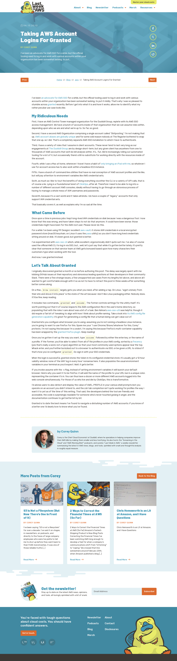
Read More (30, 561)
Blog (68, 81)
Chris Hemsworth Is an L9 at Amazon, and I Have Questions (134, 515)
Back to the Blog (147, 477)
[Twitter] (24, 643)
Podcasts (93, 624)
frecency (137, 343)
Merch (91, 636)
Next (152, 81)
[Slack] (52, 643)
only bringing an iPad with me (115, 165)
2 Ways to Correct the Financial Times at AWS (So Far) (86, 515)
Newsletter (94, 619)
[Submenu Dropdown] (83, 7)
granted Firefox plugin (69, 333)
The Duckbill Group (58, 150)
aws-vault (85, 231)
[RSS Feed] (42, 643)
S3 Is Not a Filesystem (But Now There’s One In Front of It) (42, 515)
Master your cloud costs (143, 2)
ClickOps (83, 185)
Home (59, 81)
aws (77, 81)
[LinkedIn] (33, 643)
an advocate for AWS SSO (54, 99)
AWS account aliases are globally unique (55, 138)
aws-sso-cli (61, 243)
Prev (24, 81)
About (108, 619)
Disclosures (112, 630)
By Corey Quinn (29, 48)
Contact (110, 624)
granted (52, 106)
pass (88, 235)
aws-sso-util (113, 311)
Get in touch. (28, 635)
